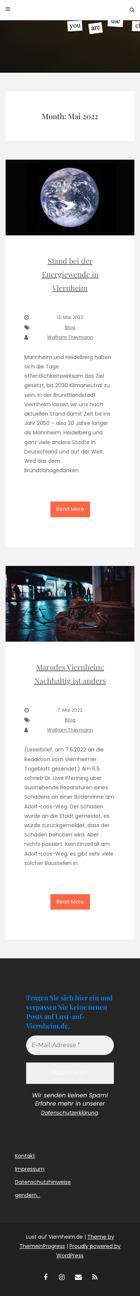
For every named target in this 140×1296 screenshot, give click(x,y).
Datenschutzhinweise (43, 1182)
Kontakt (25, 1156)
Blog (70, 327)
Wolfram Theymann (70, 337)
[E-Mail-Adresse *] (70, 1045)
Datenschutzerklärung (69, 1112)
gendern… (27, 1195)
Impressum (29, 1169)
